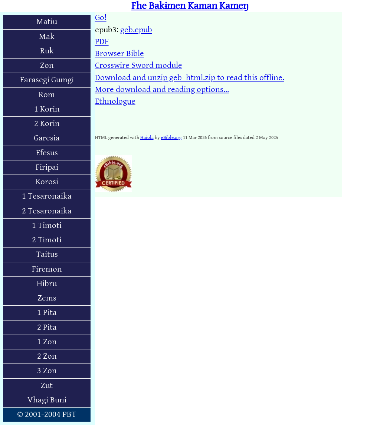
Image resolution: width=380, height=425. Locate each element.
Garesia (47, 138)
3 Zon (47, 371)
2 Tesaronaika (47, 211)
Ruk (47, 51)
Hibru (47, 284)
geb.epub (136, 30)
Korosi (47, 182)
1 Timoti (47, 225)
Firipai (47, 167)
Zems (46, 298)
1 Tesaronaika (47, 196)
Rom (47, 95)
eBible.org (171, 137)
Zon (47, 65)
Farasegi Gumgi (47, 80)
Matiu (46, 22)
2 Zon (47, 356)
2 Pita (47, 327)
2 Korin (47, 124)
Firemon (47, 269)
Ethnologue (115, 101)
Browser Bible (119, 54)
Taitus (47, 254)
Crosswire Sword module (138, 65)
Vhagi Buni (46, 400)
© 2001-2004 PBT (46, 414)
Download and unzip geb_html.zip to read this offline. (189, 78)
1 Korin (47, 109)
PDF (102, 42)
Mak (47, 36)
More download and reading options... (162, 89)
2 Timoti (47, 240)
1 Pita (47, 313)
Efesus (47, 153)
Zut (47, 386)
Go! (101, 18)
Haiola (147, 137)
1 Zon (47, 342)
